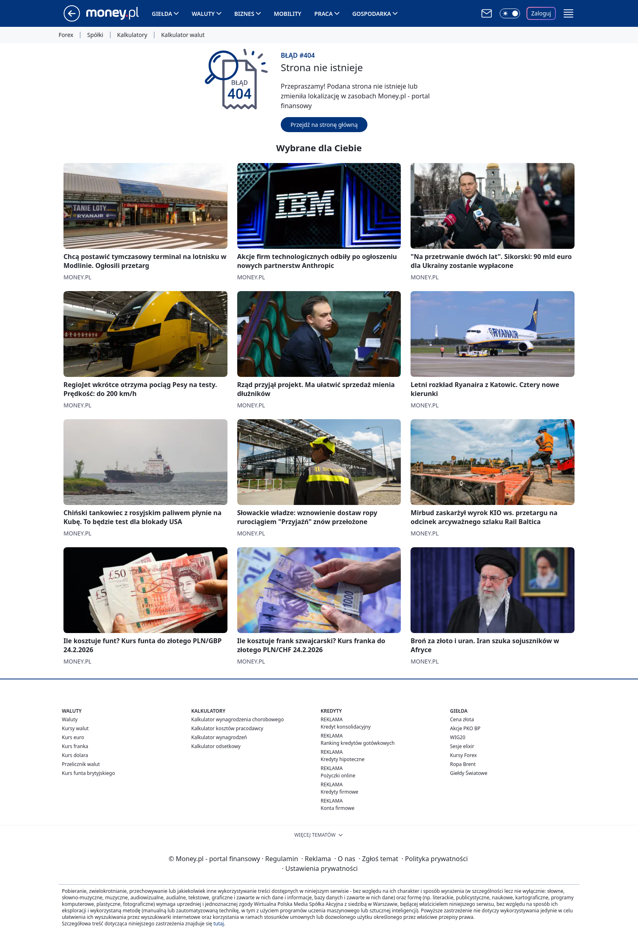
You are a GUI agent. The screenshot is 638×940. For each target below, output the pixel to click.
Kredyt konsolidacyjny (346, 726)
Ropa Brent (463, 764)
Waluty (203, 13)
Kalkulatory (132, 35)
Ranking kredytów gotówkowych (358, 743)
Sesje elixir (462, 746)
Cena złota (462, 719)
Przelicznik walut (81, 764)
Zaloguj (541, 13)
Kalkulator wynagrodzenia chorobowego (237, 719)
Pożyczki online (338, 775)
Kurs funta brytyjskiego (88, 773)
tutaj (218, 923)
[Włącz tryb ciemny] (510, 13)
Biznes (244, 13)
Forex (66, 35)
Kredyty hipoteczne (343, 759)
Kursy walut (75, 728)
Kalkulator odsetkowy (215, 746)
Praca (324, 13)
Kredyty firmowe (339, 791)
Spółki (95, 35)
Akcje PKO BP (465, 728)
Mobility (288, 13)
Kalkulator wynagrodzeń (219, 737)
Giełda (162, 13)
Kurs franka (75, 746)
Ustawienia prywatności (320, 868)
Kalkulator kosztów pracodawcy (227, 728)
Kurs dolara (75, 755)
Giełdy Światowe (468, 773)
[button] (568, 13)
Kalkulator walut (183, 35)
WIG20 (457, 737)
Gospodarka (371, 13)
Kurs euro (73, 737)
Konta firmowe (337, 808)
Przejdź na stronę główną (324, 124)
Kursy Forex (463, 755)
